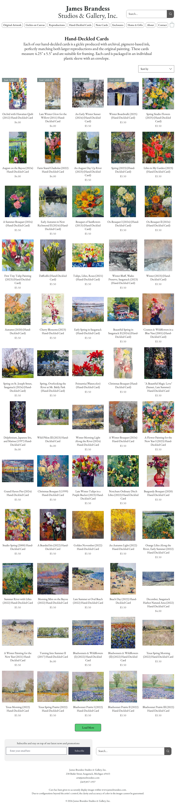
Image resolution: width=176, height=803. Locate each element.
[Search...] (144, 14)
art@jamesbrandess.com (87, 777)
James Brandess (88, 8)
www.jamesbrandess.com (114, 789)
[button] (57, 25)
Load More (88, 727)
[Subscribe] (79, 751)
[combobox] (156, 69)
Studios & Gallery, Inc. (88, 15)
